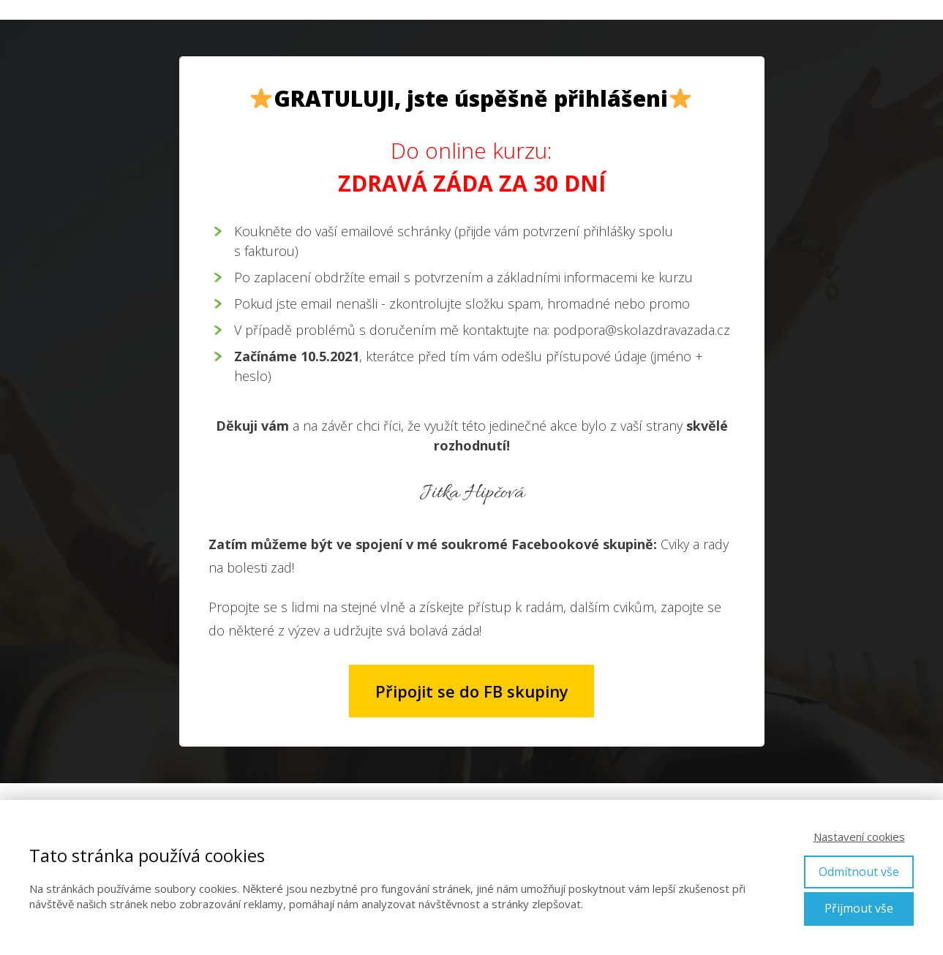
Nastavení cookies (859, 836)
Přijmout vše (858, 908)
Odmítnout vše (859, 872)
